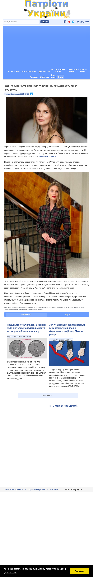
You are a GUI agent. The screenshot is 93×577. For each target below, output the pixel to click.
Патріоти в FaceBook (62, 415)
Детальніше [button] (10, 572)
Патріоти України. (47, 166)
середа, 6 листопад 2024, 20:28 (17, 104)
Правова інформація (38, 499)
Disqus (67, 324)
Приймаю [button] (79, 571)
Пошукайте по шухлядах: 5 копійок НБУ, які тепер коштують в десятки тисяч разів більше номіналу (26, 337)
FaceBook (26, 324)
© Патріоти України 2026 (15, 499)
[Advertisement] (46, 56)
